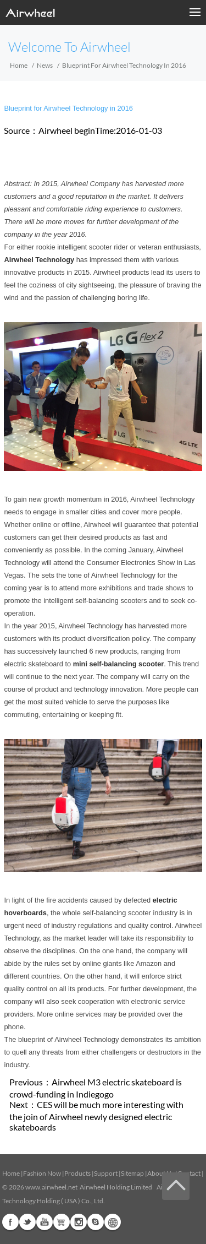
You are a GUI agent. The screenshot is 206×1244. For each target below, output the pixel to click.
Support (106, 1173)
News (45, 65)
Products (77, 1173)
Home (18, 65)
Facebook (10, 1222)
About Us (160, 1173)
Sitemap (132, 1173)
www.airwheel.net (51, 1187)
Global (112, 1222)
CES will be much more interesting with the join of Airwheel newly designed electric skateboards (96, 1115)
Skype (95, 1222)
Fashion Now (42, 1173)
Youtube (44, 1222)
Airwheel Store (61, 1222)
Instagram (78, 1222)
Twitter (27, 1222)
